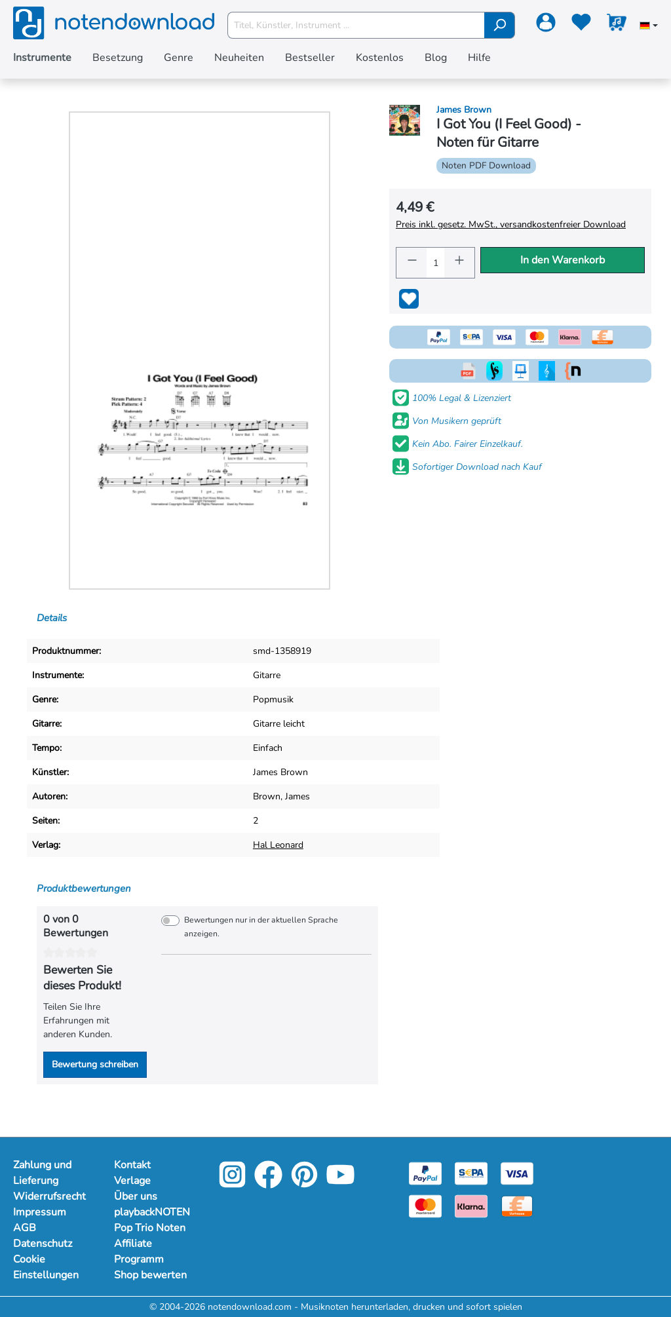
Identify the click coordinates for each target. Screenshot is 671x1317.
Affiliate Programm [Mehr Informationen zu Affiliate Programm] (139, 1251)
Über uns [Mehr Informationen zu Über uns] (135, 1196)
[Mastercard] (425, 1205)
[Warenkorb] (616, 25)
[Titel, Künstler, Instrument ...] (356, 25)
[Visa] (517, 1172)
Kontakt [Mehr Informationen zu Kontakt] (132, 1165)
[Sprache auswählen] (649, 27)
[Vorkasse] (517, 1205)
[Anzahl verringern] (411, 262)
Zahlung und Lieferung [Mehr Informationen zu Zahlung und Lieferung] (42, 1173)
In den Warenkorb (562, 260)
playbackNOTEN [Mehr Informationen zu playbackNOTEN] (151, 1212)
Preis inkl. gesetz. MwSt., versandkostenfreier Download (511, 224)
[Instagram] (232, 1183)
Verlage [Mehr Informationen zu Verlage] (132, 1181)
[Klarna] (471, 1205)
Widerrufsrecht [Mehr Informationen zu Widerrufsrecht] (49, 1196)
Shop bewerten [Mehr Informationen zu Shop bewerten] (150, 1275)
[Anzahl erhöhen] (459, 262)
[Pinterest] (304, 1183)
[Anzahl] (435, 262)
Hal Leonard (278, 845)
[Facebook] (268, 1183)
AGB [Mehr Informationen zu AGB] (24, 1228)
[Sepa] (471, 1172)
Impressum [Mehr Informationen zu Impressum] (39, 1212)
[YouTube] (340, 1183)
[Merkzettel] (581, 25)
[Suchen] (499, 25)
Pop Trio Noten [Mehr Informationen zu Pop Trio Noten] (149, 1228)
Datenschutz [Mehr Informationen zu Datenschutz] (42, 1243)
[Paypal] (425, 1172)
